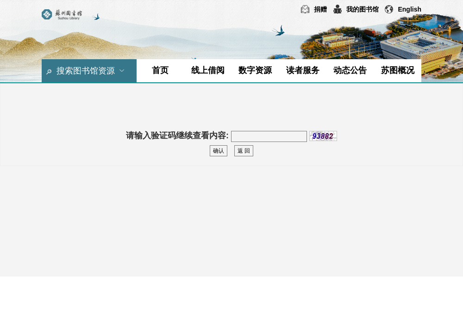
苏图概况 (397, 70)
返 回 (244, 151)
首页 (160, 70)
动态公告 (350, 70)
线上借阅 (208, 70)
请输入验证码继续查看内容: (177, 135)
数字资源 (255, 70)
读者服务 (302, 70)
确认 (218, 151)
